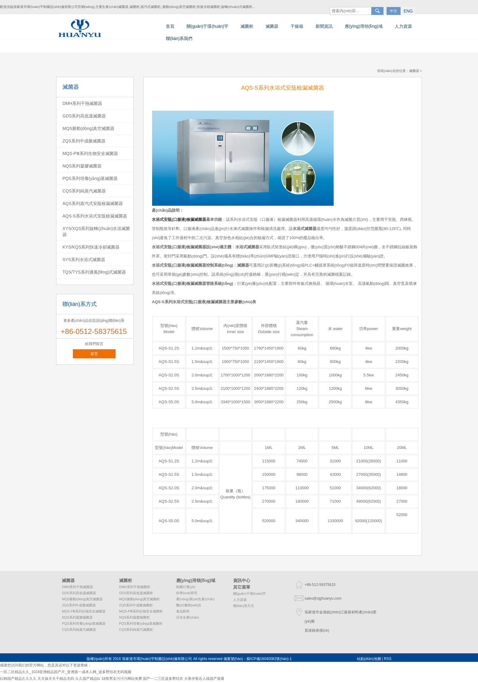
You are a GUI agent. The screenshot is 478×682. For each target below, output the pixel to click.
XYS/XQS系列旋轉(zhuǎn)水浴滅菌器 (96, 231)
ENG (414, 5)
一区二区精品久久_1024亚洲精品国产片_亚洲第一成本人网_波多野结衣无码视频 (65, 672)
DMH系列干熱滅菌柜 (134, 587)
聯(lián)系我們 (179, 38)
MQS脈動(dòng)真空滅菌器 (88, 128)
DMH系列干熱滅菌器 (82, 103)
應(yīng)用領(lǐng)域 (364, 26)
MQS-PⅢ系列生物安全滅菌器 (90, 153)
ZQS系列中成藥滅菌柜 (136, 605)
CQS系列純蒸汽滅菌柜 (136, 629)
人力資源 (403, 26)
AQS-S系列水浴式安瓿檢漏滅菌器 (94, 216)
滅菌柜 (247, 26)
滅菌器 (272, 26)
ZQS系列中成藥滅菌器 (83, 140)
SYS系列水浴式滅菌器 (83, 259)
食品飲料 (183, 611)
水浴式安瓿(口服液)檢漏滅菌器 (200, 302)
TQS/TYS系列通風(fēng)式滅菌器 (94, 272)
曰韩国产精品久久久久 (18, 679)
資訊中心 (241, 580)
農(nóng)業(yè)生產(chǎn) (195, 599)
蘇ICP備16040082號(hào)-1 (269, 659)
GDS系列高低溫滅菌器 (84, 115)
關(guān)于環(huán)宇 (207, 26)
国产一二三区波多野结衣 (163, 679)
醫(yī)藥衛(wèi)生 (189, 605)
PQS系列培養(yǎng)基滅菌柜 (140, 623)
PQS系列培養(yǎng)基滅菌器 (90, 178)
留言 (94, 354)
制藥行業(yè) (185, 587)
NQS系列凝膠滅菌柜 (134, 617)
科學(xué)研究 (186, 593)
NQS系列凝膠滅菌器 (82, 165)
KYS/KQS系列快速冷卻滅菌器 (91, 247)
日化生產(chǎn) (187, 617)
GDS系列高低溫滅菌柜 (136, 593)
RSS (387, 659)
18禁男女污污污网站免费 (121, 679)
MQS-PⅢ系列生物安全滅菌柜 (141, 611)
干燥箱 (297, 26)
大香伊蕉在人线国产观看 (204, 679)
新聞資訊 (324, 26)
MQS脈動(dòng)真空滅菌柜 (139, 599)
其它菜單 (241, 587)
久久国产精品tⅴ (87, 679)
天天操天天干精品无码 (55, 679)
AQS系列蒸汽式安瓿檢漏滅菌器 (92, 203)
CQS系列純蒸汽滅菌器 (84, 190)
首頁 (170, 26)
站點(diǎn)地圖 (369, 659)
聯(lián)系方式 (243, 606)
